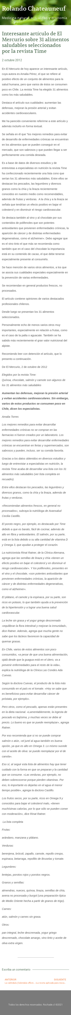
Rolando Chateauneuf (34, 8)
